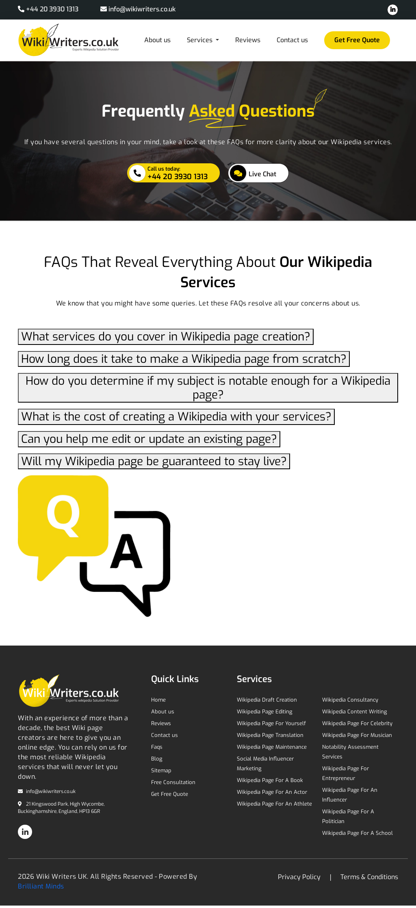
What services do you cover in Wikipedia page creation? (165, 336)
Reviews (247, 40)
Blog (156, 758)
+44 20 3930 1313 (49, 9)
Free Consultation (173, 782)
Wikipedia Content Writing (354, 711)
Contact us (292, 40)
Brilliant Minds (41, 886)
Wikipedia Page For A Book (270, 780)
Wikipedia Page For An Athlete (274, 803)
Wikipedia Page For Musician (357, 735)
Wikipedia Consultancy (350, 699)
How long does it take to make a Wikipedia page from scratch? (184, 358)
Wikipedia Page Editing (264, 711)
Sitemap (161, 770)
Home (158, 699)
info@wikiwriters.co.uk (138, 9)
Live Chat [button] (253, 173)
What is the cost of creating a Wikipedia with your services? (176, 416)
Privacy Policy (300, 877)
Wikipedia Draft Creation (267, 699)
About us (157, 40)
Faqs (156, 746)
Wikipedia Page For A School (357, 833)
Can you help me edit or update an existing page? (149, 438)
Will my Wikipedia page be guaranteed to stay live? (154, 461)
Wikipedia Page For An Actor (272, 792)
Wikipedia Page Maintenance (272, 746)
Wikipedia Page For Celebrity (357, 723)
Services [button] (200, 40)
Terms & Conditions (368, 877)
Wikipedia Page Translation (270, 735)
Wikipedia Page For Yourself (271, 723)
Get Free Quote (357, 40)
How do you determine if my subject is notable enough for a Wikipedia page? (208, 387)
